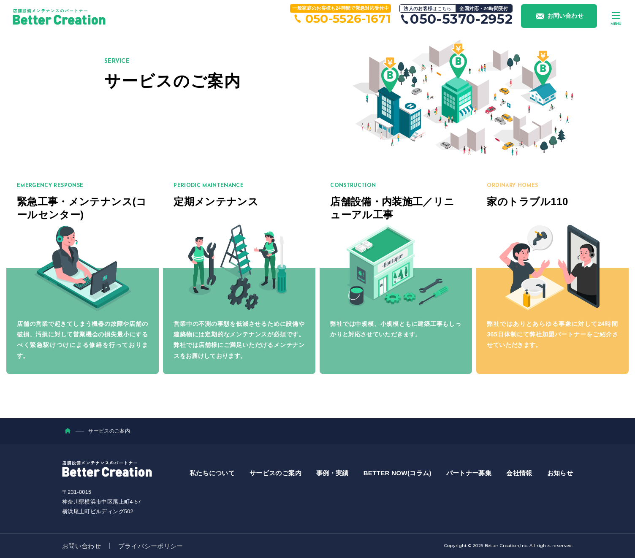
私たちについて (212, 473)
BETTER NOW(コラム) (397, 473)
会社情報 (519, 473)
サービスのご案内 (275, 473)
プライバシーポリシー (150, 546)
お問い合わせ (81, 546)
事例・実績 (332, 473)
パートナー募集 (468, 473)
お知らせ (560, 473)
